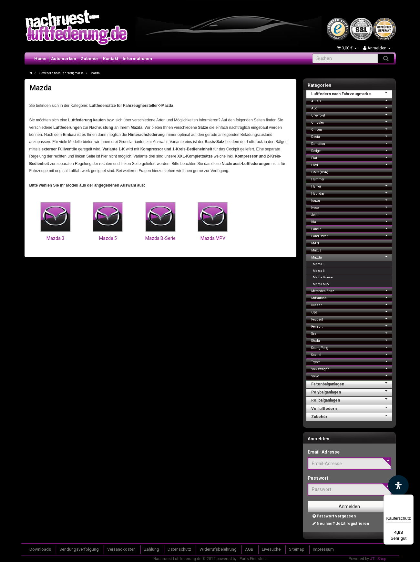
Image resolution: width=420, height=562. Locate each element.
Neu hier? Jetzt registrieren (340, 523)
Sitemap (296, 549)
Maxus (316, 250)
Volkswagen (351, 368)
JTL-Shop (378, 559)
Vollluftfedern (351, 408)
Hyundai (351, 192)
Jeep (351, 214)
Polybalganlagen (351, 391)
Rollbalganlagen (351, 400)
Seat (351, 333)
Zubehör (89, 58)
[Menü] (410, 498)
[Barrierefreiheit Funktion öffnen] (398, 485)
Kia (351, 221)
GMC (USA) (319, 172)
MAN (315, 243)
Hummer (317, 179)
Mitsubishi (351, 297)
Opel (351, 311)
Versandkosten (121, 549)
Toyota (351, 361)
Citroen (351, 129)
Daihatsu (351, 143)
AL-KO (351, 100)
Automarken (63, 58)
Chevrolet (351, 114)
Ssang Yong (351, 347)
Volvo (351, 375)
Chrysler (351, 121)
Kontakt (110, 58)
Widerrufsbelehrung (218, 549)
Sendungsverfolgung (79, 549)
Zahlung (151, 549)
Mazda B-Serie (160, 238)
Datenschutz (179, 549)
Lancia (351, 228)
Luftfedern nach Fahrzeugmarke (351, 93)
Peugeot (351, 318)
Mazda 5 (108, 238)
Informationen (137, 58)
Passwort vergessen (334, 516)
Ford (351, 164)
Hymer (351, 185)
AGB (249, 549)
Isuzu (351, 200)
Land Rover (351, 235)
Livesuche (271, 549)
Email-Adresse (324, 452)
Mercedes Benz (351, 290)
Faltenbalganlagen (351, 383)
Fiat (351, 157)
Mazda (351, 256)
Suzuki (351, 354)
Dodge (351, 150)
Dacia (351, 136)
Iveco (351, 207)
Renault (351, 325)
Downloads (40, 549)
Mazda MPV (212, 238)
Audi (351, 107)
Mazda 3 (55, 238)
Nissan (351, 304)
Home (40, 58)
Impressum (323, 549)
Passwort (318, 478)
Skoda (351, 340)
